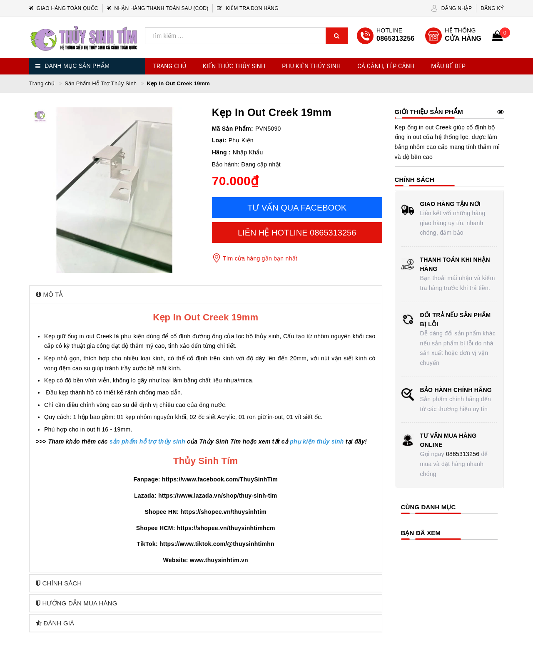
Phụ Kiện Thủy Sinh (311, 66)
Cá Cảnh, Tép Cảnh (385, 66)
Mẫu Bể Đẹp (448, 66)
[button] (206, 294)
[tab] (206, 294)
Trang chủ (170, 66)
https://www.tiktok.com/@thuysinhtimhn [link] (216, 543)
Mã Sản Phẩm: (232, 128)
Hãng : (221, 152)
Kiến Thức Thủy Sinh (234, 66)
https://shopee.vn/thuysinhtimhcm (226, 528)
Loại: (219, 140)
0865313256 (462, 454)
